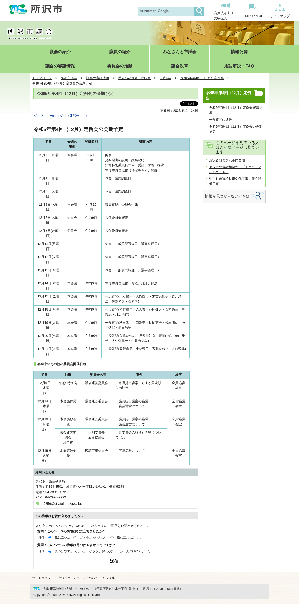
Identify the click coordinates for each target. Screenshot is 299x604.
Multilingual (253, 11)
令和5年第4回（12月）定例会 (202, 78)
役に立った (62, 537)
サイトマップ (280, 11)
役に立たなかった (129, 537)
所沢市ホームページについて (78, 578)
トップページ (42, 78)
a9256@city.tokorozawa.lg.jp (63, 503)
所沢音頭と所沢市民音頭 (227, 160)
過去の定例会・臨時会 (134, 78)
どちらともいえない (93, 537)
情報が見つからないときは (227, 196)
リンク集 (109, 578)
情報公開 (239, 52)
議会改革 (179, 66)
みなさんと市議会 (179, 52)
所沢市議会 (69, 78)
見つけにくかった (138, 551)
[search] (165, 11)
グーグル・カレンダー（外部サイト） (61, 116)
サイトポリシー (42, 578)
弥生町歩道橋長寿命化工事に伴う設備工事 (235, 181)
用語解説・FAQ (239, 66)
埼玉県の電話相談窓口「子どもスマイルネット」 (235, 169)
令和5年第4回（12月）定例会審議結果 (235, 110)
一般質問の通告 (220, 119)
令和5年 (165, 78)
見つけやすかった (67, 551)
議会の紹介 (60, 52)
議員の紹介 (119, 52)
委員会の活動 (119, 66)
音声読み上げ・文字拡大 (225, 11)
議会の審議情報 (60, 66)
